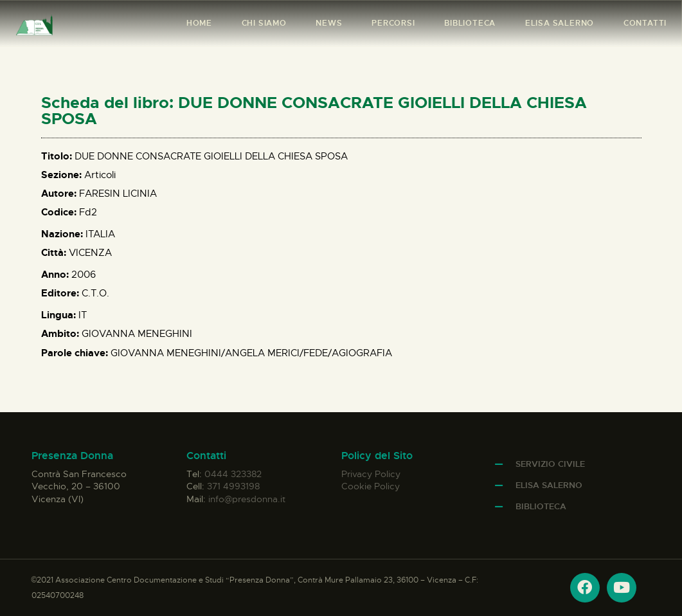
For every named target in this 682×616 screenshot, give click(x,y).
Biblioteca (541, 506)
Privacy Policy (370, 474)
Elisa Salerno (549, 485)
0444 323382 (233, 474)
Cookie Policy (370, 486)
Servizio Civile (550, 463)
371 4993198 (233, 486)
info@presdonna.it (246, 499)
